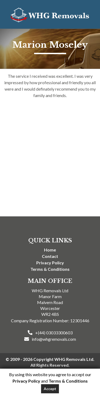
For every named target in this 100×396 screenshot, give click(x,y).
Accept (50, 388)
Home (50, 249)
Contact (50, 256)
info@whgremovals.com (54, 339)
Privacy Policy (50, 262)
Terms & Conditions (50, 269)
